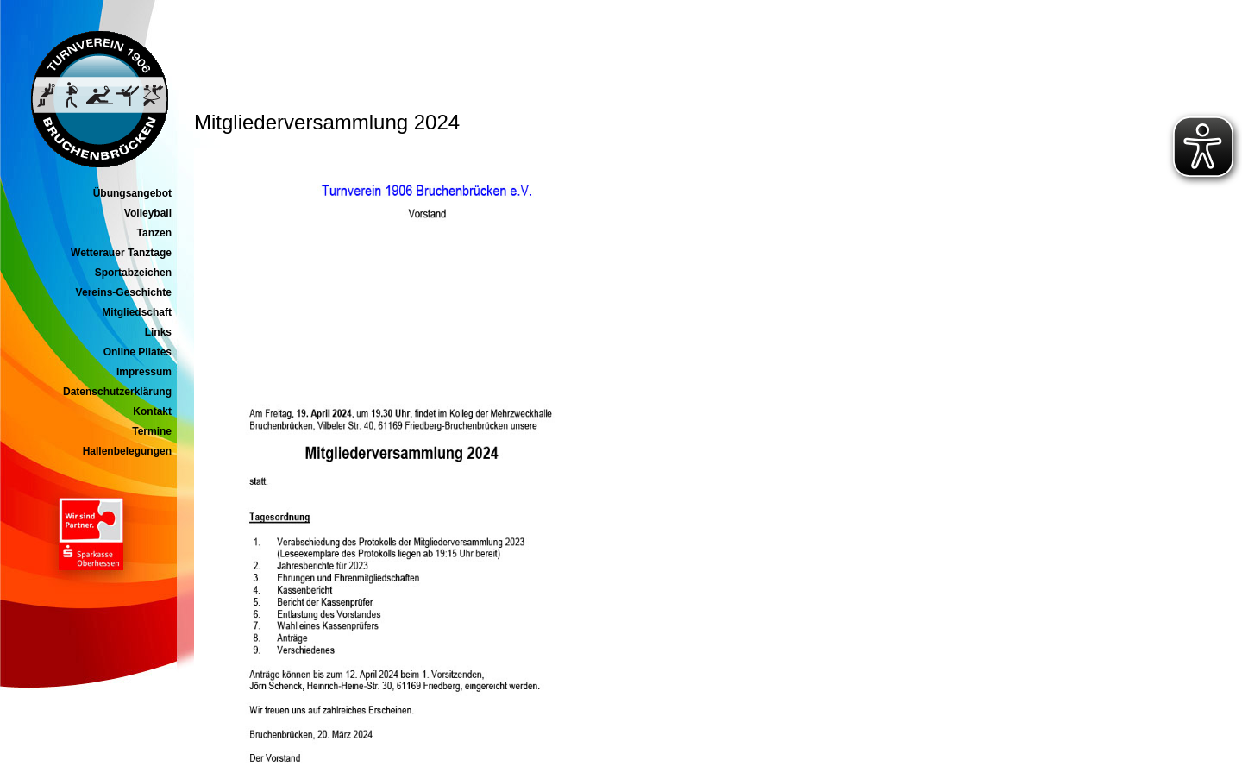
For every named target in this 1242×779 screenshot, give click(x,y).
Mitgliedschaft (137, 312)
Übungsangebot (132, 193)
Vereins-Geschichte (124, 292)
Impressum (144, 372)
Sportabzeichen (133, 273)
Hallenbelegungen (127, 451)
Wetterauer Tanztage (121, 253)
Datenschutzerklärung (117, 392)
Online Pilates (138, 352)
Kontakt (152, 411)
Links (158, 332)
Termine (152, 431)
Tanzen (154, 233)
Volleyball (148, 213)
